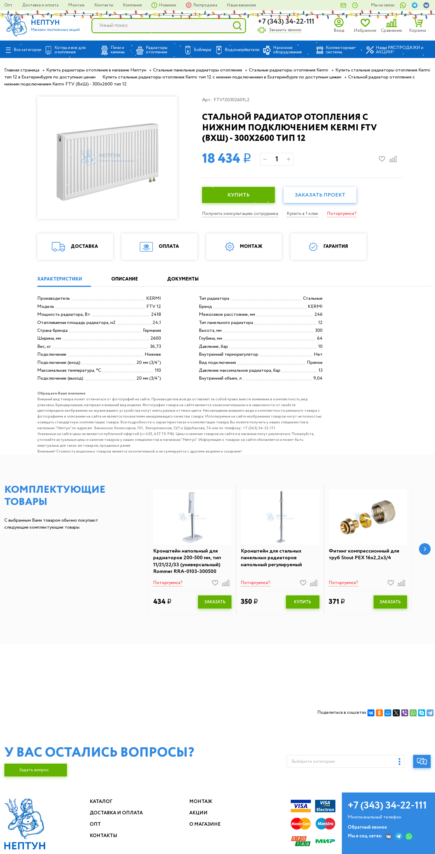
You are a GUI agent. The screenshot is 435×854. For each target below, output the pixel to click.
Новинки (168, 5)
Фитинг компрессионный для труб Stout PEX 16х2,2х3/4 (364, 555)
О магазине (205, 824)
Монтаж (77, 5)
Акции (198, 813)
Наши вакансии (241, 5)
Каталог (101, 801)
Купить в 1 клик (302, 213)
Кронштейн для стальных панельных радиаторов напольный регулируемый (271, 558)
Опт (8, 5)
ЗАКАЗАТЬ (214, 602)
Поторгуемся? (341, 213)
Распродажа (205, 5)
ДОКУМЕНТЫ (183, 279)
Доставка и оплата (40, 5)
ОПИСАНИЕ (124, 279)
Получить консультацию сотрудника (240, 213)
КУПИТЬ (238, 195)
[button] (425, 549)
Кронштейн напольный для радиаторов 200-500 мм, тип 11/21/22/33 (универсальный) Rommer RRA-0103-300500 (187, 561)
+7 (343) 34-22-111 (286, 22)
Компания (133, 5)
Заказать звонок (285, 30)
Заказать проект (320, 195)
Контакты (104, 5)
